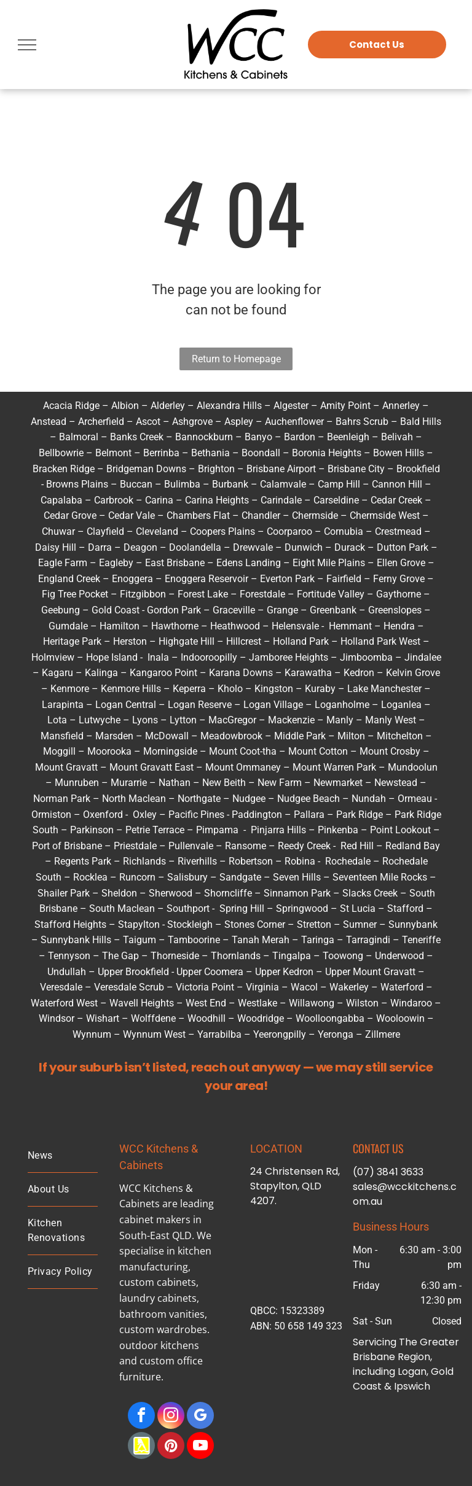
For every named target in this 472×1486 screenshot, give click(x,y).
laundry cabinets (158, 1298)
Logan (109, 704)
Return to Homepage (236, 359)
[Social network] (141, 1447)
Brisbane (374, 1357)
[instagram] (170, 1417)
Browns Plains (77, 484)
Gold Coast (116, 610)
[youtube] (200, 1447)
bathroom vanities (162, 1314)
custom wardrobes (163, 1329)
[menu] (27, 45)
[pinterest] (170, 1447)
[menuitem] (63, 1156)
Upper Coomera (209, 972)
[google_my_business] (200, 1417)
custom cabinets (157, 1282)
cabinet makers (155, 1219)
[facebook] (141, 1417)
